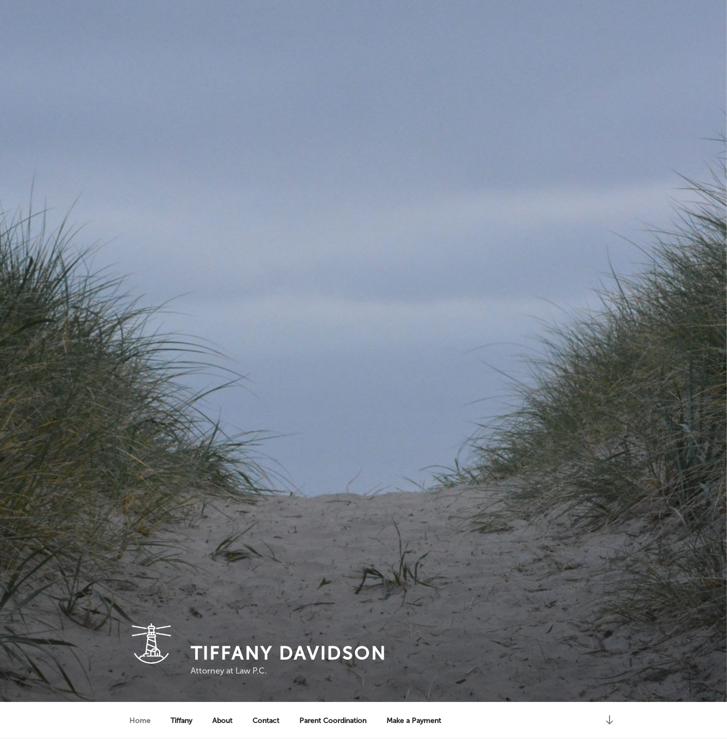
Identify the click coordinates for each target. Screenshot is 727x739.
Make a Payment (413, 720)
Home (139, 720)
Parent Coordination (332, 720)
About (222, 720)
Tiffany (181, 720)
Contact (265, 720)
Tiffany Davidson (288, 653)
